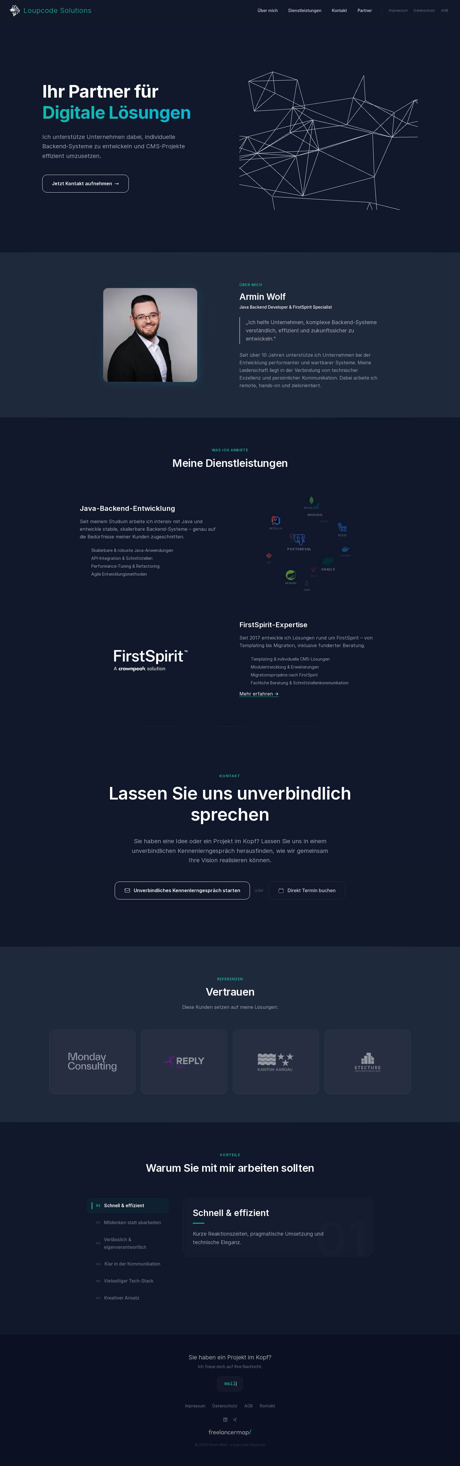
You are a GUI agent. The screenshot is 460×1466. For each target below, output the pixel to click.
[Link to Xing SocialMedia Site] (235, 1420)
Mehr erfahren (259, 694)
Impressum (398, 10)
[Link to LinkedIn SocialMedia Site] (225, 1420)
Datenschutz (424, 10)
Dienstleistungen (304, 10)
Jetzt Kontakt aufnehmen (85, 183)
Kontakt (339, 10)
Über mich (268, 10)
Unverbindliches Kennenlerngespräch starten (182, 890)
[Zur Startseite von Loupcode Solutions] (50, 10)
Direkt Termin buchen (307, 890)
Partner (365, 10)
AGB (444, 10)
